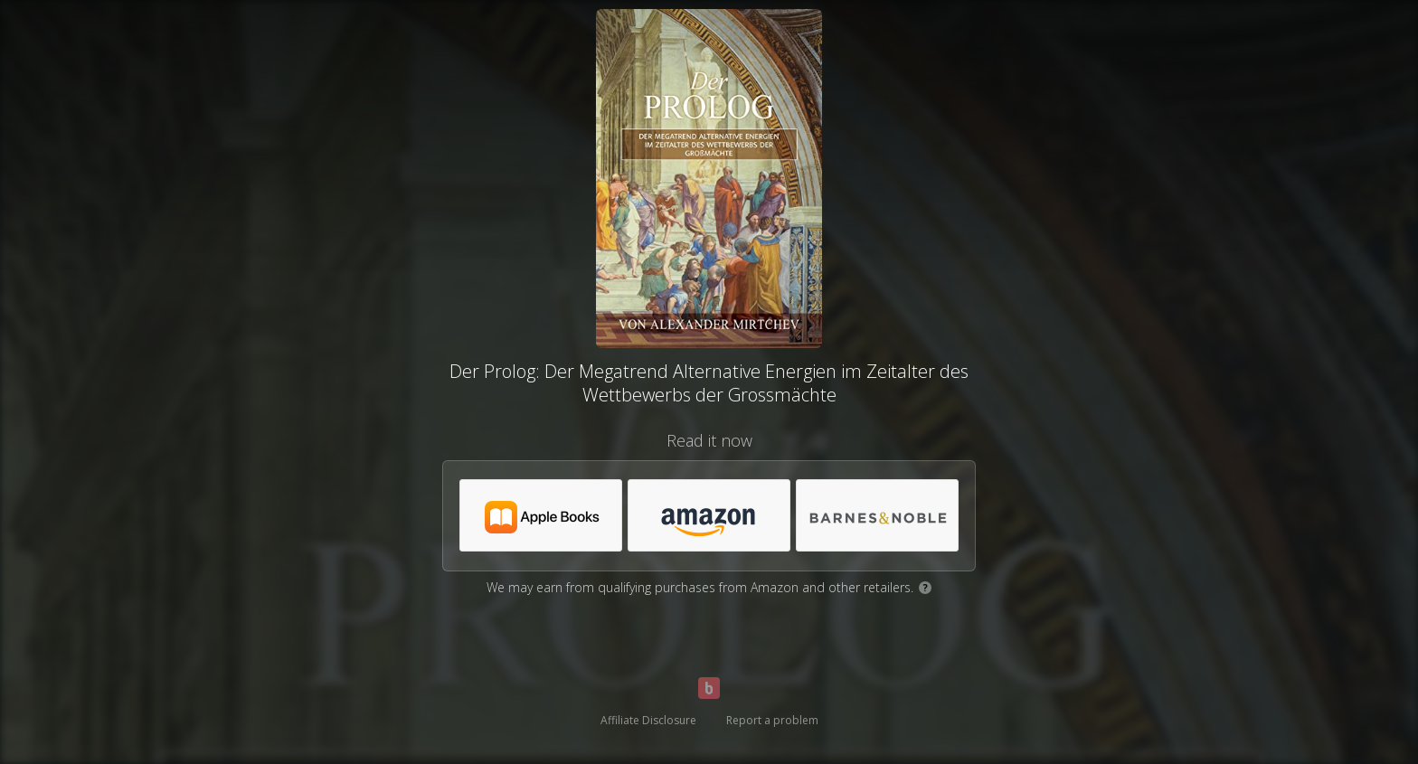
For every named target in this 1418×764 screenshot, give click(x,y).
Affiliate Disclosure (648, 720)
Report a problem (772, 720)
